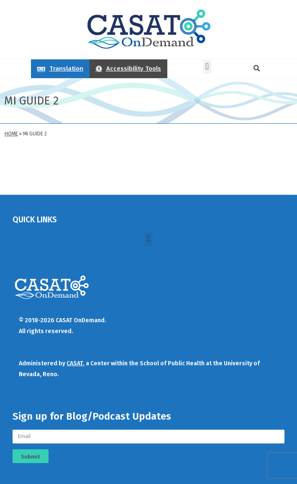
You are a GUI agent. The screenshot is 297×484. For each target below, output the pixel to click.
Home (11, 134)
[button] (207, 67)
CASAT (75, 363)
